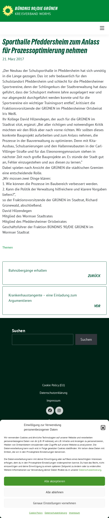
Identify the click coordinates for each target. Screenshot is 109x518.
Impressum (74, 512)
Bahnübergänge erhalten (54, 273)
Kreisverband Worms (33, 14)
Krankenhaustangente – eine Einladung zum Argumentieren (54, 301)
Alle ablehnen (54, 492)
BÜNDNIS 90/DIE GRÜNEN (36, 8)
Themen (7, 247)
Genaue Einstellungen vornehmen (54, 503)
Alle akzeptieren (54, 481)
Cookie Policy (36, 512)
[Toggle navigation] (102, 28)
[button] (103, 427)
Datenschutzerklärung (90, 469)
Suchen (18, 330)
